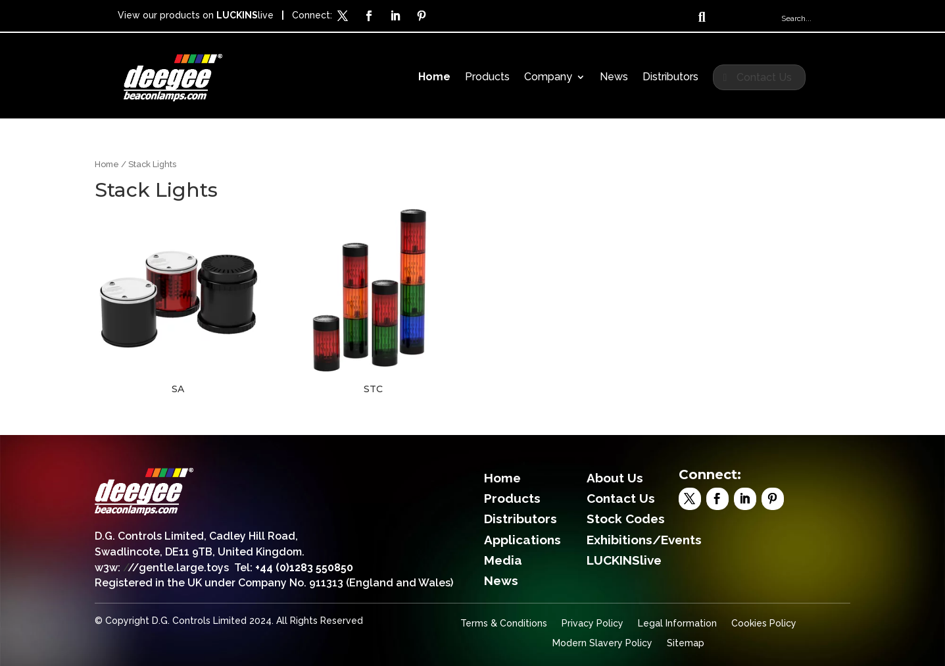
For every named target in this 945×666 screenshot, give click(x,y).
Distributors (670, 77)
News (614, 77)
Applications (522, 539)
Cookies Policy (763, 623)
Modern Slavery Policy (602, 643)
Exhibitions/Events (644, 539)
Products (487, 77)
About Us (615, 478)
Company (548, 77)
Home (434, 77)
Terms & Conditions (503, 623)
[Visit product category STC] (373, 302)
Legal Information (677, 623)
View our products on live (196, 15)
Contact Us (764, 77)
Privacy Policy (592, 623)
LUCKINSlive (624, 560)
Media (503, 560)
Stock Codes (626, 518)
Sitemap (685, 643)
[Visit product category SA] (178, 302)
